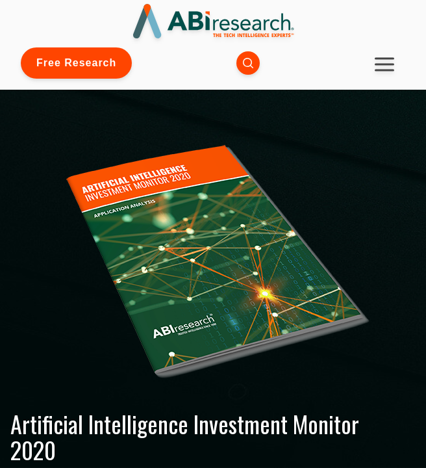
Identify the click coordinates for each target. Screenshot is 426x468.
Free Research (76, 62)
